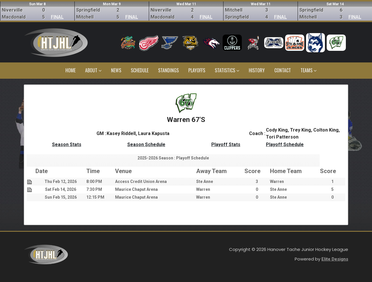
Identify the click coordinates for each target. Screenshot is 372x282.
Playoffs (196, 70)
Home (70, 70)
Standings (168, 70)
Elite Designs (334, 259)
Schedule (140, 70)
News (116, 70)
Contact (282, 70)
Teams (308, 70)
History (257, 70)
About (93, 70)
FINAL (57, 17)
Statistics (227, 70)
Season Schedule (146, 144)
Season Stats (66, 144)
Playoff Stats (225, 144)
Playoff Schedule (285, 144)
